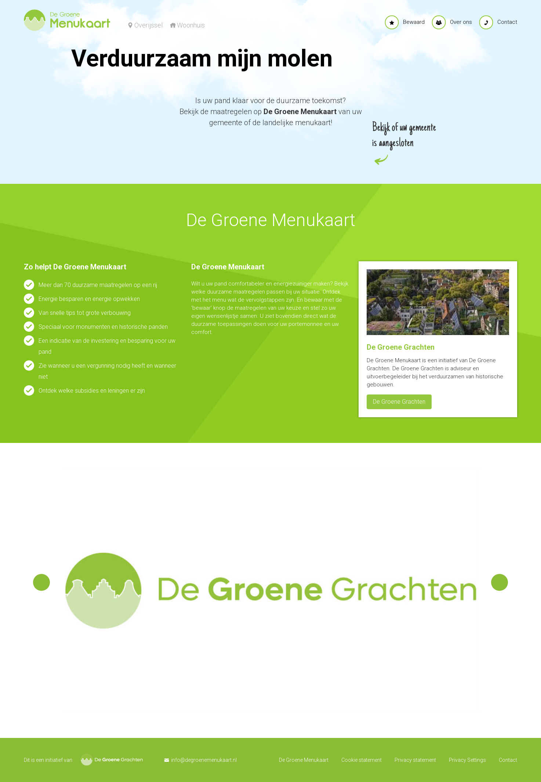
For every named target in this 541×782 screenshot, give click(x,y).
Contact (508, 760)
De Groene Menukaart (303, 760)
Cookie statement (361, 760)
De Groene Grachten (399, 401)
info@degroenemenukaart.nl (204, 760)
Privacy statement (415, 760)
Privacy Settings (467, 760)
